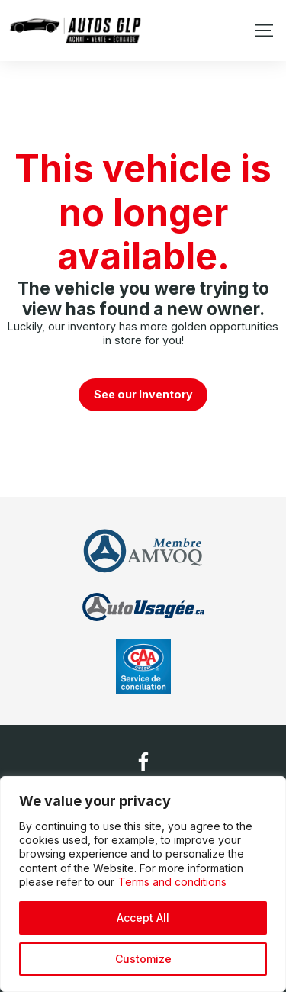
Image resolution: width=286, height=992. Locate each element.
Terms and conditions (172, 881)
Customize (143, 958)
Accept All (143, 917)
